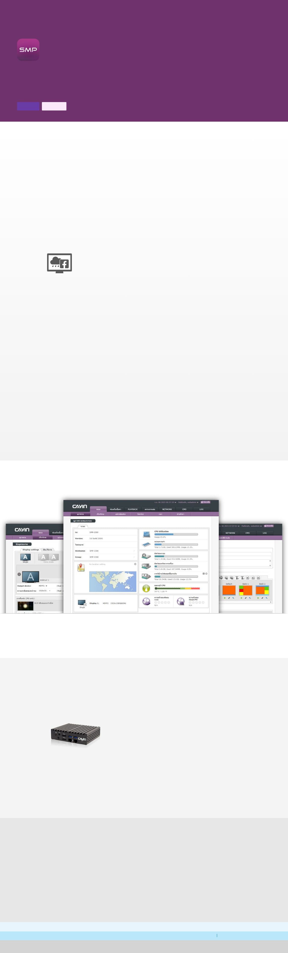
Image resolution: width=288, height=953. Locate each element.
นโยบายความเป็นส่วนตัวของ (194, 948)
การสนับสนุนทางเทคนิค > (115, 909)
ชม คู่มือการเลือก (123, 645)
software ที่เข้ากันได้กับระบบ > (185, 798)
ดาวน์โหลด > (172, 902)
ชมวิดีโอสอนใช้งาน (162, 645)
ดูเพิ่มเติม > (144, 639)
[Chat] (251, 7)
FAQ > (57, 890)
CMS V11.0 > (144, 795)
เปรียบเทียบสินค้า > (102, 795)
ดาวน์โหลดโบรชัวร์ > (35, 95)
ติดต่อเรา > (68, 95)
